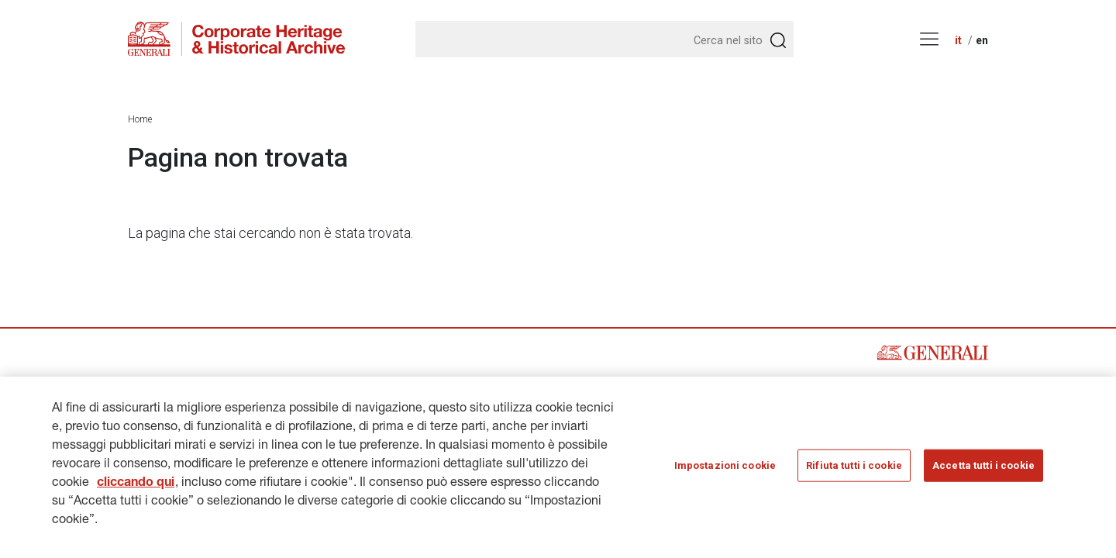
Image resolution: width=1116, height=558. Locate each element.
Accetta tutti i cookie (983, 465)
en (982, 40)
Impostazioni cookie (725, 465)
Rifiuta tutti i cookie (854, 465)
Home (140, 119)
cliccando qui (135, 483)
